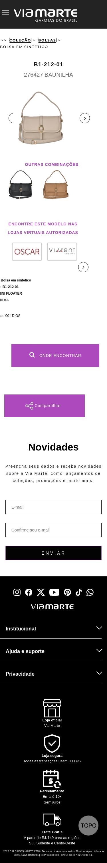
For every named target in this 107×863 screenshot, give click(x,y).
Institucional (21, 629)
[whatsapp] (90, 592)
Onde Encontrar (55, 355)
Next (85, 118)
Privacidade (20, 674)
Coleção (20, 40)
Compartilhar (43, 406)
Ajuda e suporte (25, 651)
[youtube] (54, 592)
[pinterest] (67, 592)
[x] (41, 592)
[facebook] (28, 592)
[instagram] (17, 592)
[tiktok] (79, 592)
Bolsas (47, 40)
